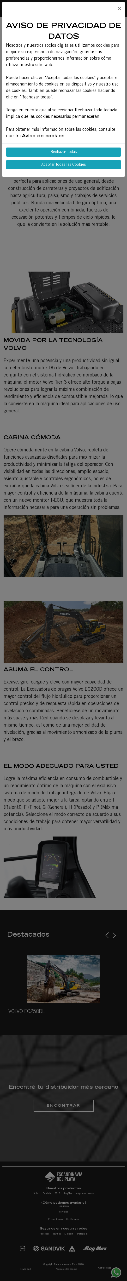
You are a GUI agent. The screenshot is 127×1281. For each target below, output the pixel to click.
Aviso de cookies (43, 136)
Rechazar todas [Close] (64, 152)
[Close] (119, 9)
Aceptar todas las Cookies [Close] (63, 165)
